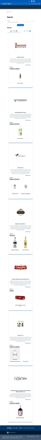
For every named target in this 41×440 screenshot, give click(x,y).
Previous (8, 355)
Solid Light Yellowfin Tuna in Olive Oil (20, 306)
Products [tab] (27, 31)
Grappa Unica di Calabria (15, 250)
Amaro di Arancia (25, 361)
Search (8, 20)
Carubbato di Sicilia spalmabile (25, 194)
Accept (38, 436)
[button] (31, 3)
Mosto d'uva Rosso (20, 83)
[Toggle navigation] (1, 3)
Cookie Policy (32, 436)
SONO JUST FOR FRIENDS (20, 418)
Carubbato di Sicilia (15, 194)
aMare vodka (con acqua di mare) (15, 361)
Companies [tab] (13, 31)
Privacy (28, 436)
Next (32, 355)
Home (8, 11)
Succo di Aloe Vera (20, 138)
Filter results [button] (20, 25)
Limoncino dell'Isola (26, 250)
